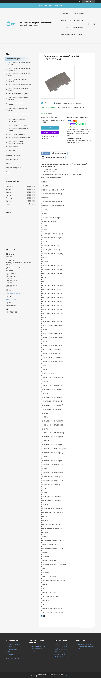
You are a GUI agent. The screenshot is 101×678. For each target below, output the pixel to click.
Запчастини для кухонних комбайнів (16, 104)
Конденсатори (13, 147)
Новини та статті (13, 649)
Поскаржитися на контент (45, 676)
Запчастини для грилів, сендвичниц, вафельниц (16, 142)
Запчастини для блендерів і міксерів (17, 109)
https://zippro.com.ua (13, 293)
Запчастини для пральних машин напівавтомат (19, 69)
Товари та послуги (13, 59)
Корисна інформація (13, 167)
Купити (50, 127)
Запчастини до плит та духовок (18, 94)
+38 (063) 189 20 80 (60, 646)
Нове (9, 651)
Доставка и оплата (76, 20)
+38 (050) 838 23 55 (60, 651)
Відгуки (66, 27)
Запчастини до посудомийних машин (18, 89)
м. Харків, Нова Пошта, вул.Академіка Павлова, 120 (86, 646)
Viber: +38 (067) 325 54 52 (62, 656)
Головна (65, 13)
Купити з (49, 132)
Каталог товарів (76, 13)
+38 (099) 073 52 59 (60, 649)
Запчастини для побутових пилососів (17, 80)
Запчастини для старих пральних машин (19, 74)
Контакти (64, 20)
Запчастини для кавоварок (17, 134)
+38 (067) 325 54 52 (60, 644)
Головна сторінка (14, 644)
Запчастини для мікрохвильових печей (19, 115)
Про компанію (12, 646)
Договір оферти (77, 27)
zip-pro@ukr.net (11, 299)
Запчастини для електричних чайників (18, 129)
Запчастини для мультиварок (18, 125)
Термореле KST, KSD (15, 150)
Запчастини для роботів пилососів (19, 84)
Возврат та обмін (37, 649)
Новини (9, 172)
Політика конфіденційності (62, 676)
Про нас (80, 34)
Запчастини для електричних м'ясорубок (18, 98)
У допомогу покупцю (68, 34)
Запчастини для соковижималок (19, 137)
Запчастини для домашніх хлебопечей (16, 120)
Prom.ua (60, 674)
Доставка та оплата (38, 646)
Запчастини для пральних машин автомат (19, 63)
